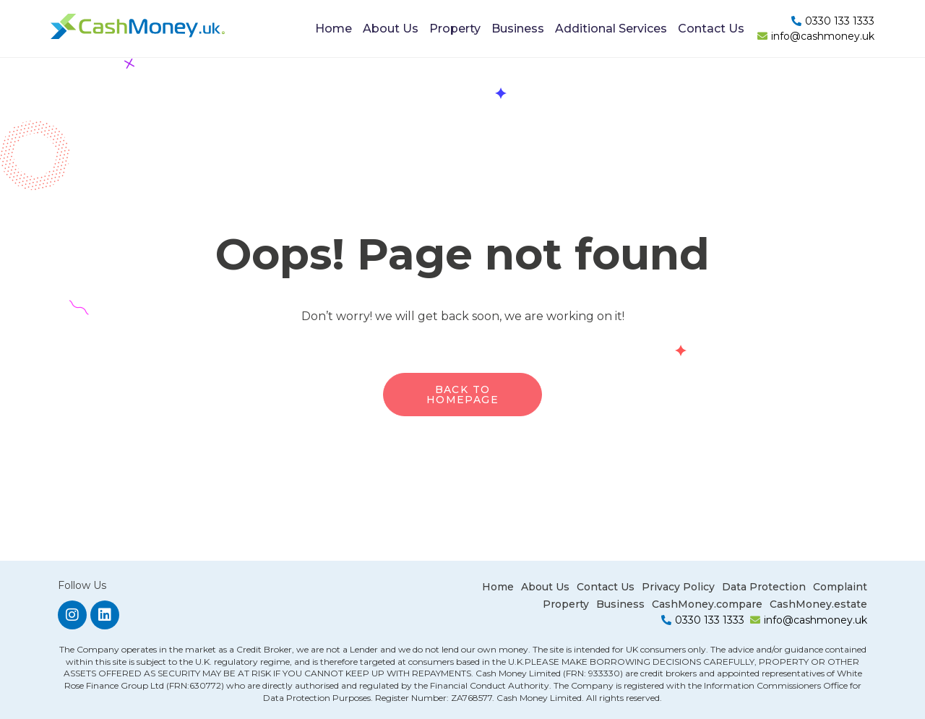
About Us (390, 28)
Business (517, 28)
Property (455, 28)
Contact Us (711, 28)
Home (333, 28)
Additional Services (611, 28)
